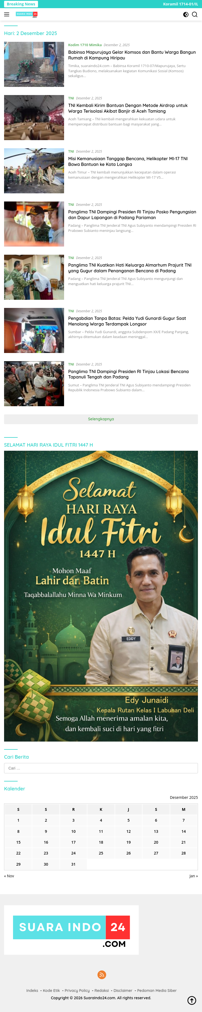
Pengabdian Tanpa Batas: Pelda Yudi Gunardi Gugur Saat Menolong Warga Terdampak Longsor (127, 321)
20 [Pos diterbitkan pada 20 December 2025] (156, 842)
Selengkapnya (101, 419)
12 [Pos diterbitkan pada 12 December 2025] (128, 831)
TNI (71, 98)
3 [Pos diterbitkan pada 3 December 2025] (73, 820)
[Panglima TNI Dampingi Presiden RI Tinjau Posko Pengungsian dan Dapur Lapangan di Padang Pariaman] (34, 224)
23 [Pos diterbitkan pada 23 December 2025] (46, 853)
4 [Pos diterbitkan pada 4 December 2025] (101, 820)
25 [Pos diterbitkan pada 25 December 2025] (101, 853)
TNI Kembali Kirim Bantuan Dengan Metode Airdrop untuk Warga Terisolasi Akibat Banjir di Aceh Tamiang (128, 108)
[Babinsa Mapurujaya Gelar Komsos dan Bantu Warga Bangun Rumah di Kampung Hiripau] (34, 64)
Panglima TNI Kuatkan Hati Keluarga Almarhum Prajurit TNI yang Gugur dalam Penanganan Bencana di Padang (129, 267)
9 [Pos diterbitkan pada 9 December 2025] (46, 831)
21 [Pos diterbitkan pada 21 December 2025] (183, 842)
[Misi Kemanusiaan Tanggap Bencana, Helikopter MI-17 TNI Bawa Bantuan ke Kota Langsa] (34, 170)
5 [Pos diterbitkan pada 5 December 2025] (128, 820)
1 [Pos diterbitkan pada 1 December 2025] (18, 820)
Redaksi (101, 990)
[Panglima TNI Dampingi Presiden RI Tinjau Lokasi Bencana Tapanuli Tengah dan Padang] (34, 383)
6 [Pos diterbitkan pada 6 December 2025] (156, 820)
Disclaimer (122, 990)
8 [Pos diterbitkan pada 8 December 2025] (18, 831)
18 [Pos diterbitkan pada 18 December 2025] (101, 842)
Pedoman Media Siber (157, 990)
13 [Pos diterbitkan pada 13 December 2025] (156, 831)
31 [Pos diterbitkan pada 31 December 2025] (73, 864)
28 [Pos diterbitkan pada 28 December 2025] (183, 853)
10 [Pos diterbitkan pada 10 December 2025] (73, 831)
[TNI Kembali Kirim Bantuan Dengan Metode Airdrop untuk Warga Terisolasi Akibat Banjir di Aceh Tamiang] (34, 117)
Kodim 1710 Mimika (85, 44)
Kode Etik (51, 990)
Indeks (32, 990)
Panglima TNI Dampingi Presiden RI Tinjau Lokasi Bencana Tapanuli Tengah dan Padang (128, 374)
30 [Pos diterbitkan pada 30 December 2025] (46, 864)
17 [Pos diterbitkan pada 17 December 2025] (73, 842)
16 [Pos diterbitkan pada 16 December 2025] (46, 842)
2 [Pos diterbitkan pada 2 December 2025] (46, 820)
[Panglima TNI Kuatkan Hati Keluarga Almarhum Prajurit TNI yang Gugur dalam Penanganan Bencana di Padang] (34, 277)
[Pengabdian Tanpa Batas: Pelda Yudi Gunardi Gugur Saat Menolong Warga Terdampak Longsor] (34, 330)
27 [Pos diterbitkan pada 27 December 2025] (156, 853)
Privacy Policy (77, 990)
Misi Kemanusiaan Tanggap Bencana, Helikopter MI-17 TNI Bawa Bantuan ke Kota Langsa (128, 161)
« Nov (9, 875)
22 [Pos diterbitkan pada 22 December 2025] (18, 853)
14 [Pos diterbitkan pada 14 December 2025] (183, 831)
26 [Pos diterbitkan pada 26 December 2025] (128, 853)
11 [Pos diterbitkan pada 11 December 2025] (101, 831)
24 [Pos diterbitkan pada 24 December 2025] (73, 853)
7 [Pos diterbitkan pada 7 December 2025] (183, 820)
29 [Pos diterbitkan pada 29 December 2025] (18, 864)
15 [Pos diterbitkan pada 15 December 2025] (18, 842)
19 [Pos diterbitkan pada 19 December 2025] (128, 842)
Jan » (194, 875)
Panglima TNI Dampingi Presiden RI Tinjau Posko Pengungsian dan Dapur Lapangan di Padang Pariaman (132, 214)
